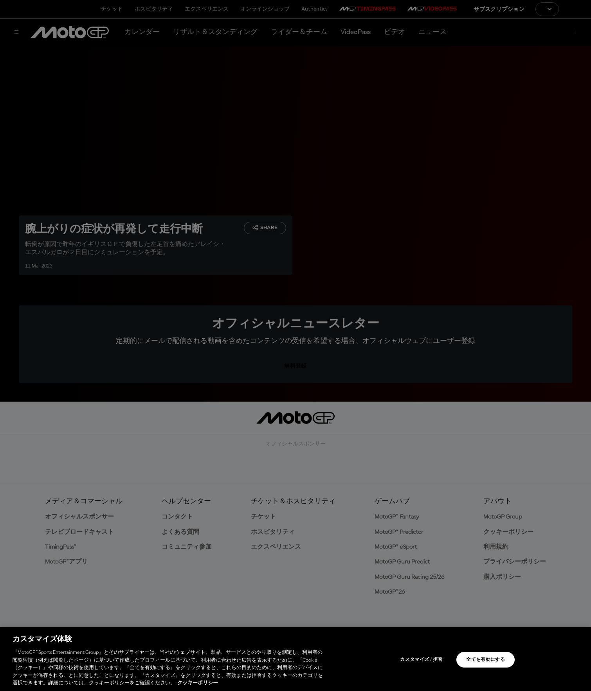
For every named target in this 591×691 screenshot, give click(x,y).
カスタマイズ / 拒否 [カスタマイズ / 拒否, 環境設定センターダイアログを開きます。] (421, 659)
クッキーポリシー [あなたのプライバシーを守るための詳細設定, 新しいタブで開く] (197, 683)
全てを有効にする (485, 659)
